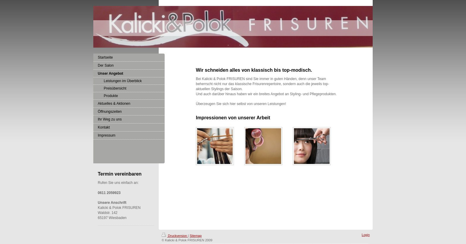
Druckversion (175, 235)
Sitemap (195, 235)
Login (366, 235)
